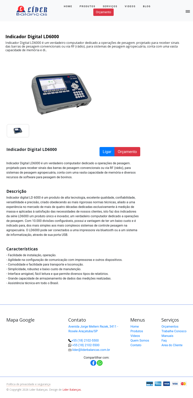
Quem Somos (139, 340)
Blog (147, 6)
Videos (130, 6)
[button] (177, 382)
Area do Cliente (171, 345)
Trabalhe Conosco (173, 331)
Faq (163, 340)
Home (68, 6)
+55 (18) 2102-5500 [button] (85, 345)
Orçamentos (169, 326)
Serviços (110, 6)
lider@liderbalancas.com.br (91, 350)
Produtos (87, 6)
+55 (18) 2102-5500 (85, 340)
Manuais (167, 336)
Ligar (107, 151)
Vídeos (135, 336)
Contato (135, 345)
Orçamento (103, 12)
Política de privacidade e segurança (28, 384)
